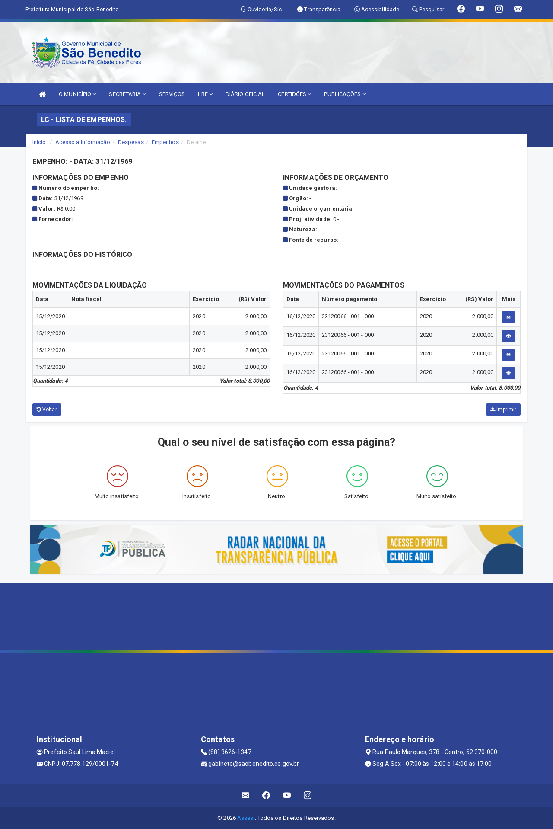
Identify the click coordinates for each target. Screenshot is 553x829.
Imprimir (503, 409)
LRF (205, 94)
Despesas (131, 142)
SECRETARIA (127, 94)
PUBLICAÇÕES (344, 94)
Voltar (47, 409)
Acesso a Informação (82, 142)
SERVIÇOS (172, 94)
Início (39, 142)
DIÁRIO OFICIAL (245, 94)
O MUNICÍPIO (77, 94)
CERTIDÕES (294, 94)
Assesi (246, 818)
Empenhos (165, 142)
